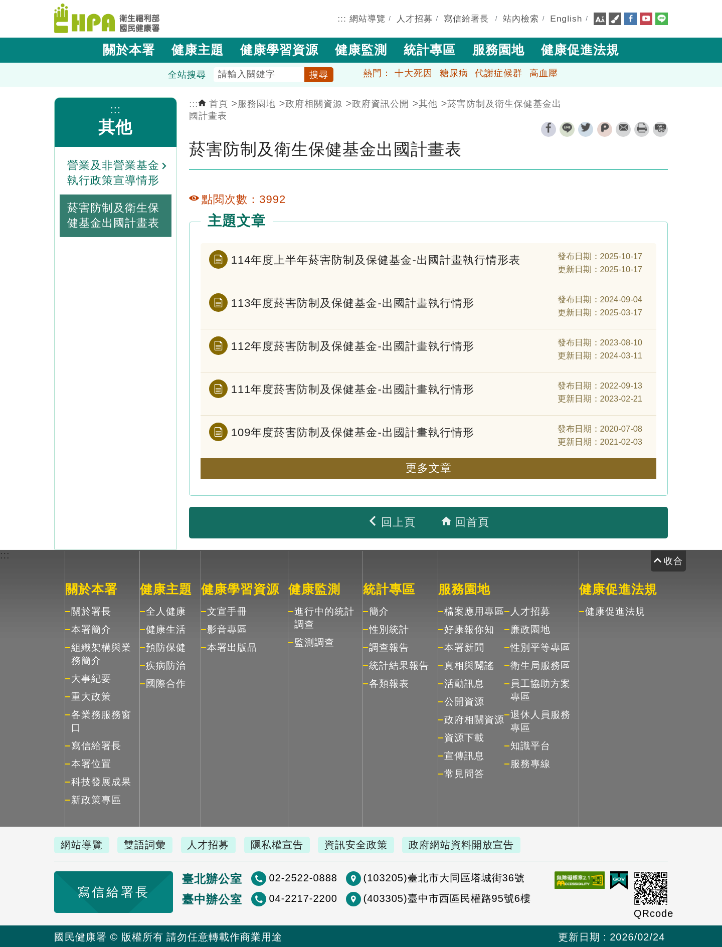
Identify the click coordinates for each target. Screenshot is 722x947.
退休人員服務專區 (540, 720)
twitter (585, 128)
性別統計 (389, 628)
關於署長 (91, 610)
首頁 (213, 103)
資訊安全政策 (365, 843)
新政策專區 (96, 799)
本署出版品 (232, 646)
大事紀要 (91, 677)
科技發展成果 (101, 781)
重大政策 (91, 695)
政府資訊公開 (380, 103)
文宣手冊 (227, 610)
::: (341, 18)
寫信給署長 (466, 18)
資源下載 (464, 736)
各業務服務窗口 (101, 720)
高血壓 (543, 72)
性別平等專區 (540, 646)
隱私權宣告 (284, 843)
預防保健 (166, 646)
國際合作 (166, 682)
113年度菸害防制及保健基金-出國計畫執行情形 (352, 302)
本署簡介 (91, 628)
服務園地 (498, 49)
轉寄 (623, 128)
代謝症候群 (498, 72)
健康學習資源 (279, 49)
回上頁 (392, 521)
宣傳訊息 (464, 754)
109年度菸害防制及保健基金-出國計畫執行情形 (352, 431)
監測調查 (314, 641)
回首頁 (465, 521)
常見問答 (464, 773)
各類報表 (389, 682)
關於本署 (129, 49)
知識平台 (530, 744)
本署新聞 (464, 646)
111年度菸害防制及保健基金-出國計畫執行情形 (352, 388)
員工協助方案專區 (540, 689)
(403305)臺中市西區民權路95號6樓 (414, 897)
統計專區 (430, 49)
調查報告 (389, 646)
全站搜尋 (187, 74)
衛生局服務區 (540, 664)
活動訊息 (464, 682)
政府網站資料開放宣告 (473, 843)
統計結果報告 (399, 664)
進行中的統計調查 (324, 617)
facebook (548, 128)
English (566, 18)
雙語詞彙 (148, 843)
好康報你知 (469, 628)
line (567, 128)
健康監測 (361, 49)
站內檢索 (521, 18)
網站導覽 (367, 18)
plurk (604, 128)
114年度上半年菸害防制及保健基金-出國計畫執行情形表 (375, 259)
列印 (641, 128)
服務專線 (530, 762)
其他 (115, 126)
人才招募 (415, 18)
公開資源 (464, 700)
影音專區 (227, 628)
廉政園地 (530, 628)
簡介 (379, 610)
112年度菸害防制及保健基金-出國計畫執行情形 (352, 345)
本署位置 (91, 762)
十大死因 (414, 72)
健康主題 (197, 49)
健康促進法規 (580, 49)
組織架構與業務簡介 (101, 653)
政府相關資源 (313, 103)
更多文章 (429, 467)
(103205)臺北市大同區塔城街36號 (411, 876)
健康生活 (166, 628)
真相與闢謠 (469, 664)
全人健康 (166, 610)
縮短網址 (660, 128)
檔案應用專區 (474, 610)
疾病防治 (166, 664)
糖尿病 (454, 72)
